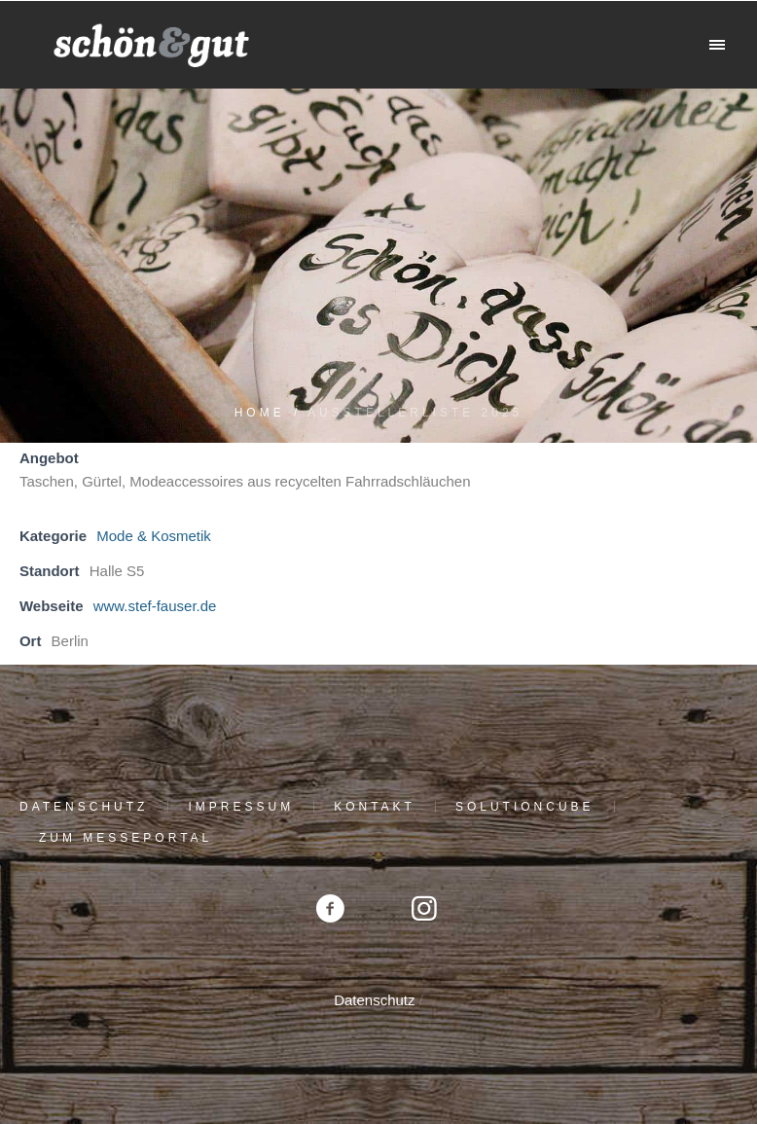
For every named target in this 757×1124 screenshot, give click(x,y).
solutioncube (525, 807)
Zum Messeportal (125, 838)
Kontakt (374, 807)
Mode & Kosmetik (153, 535)
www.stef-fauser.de (155, 606)
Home (259, 412)
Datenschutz (83, 807)
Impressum (241, 807)
